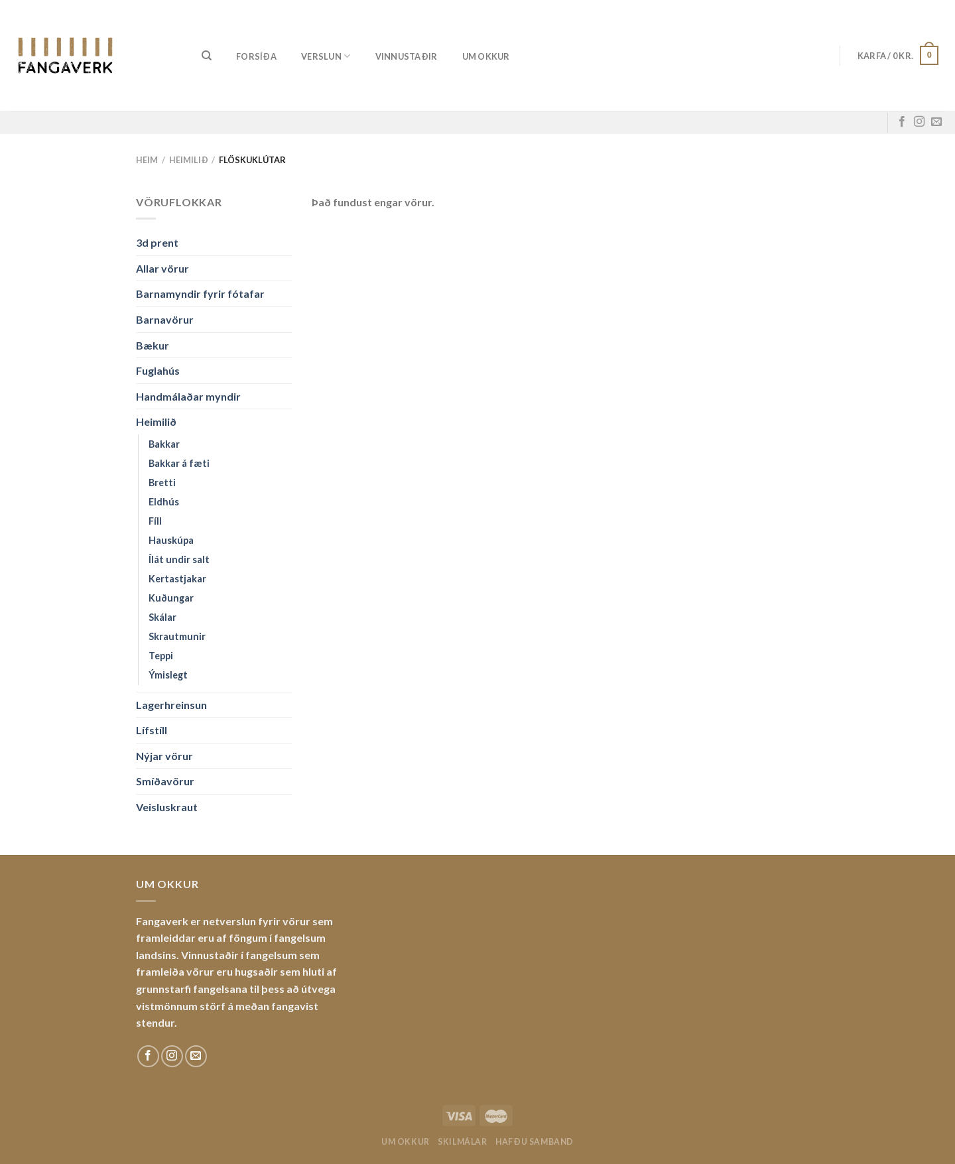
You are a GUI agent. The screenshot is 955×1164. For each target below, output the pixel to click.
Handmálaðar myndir (188, 396)
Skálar (162, 617)
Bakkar (164, 444)
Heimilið (188, 160)
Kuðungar (171, 598)
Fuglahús (158, 370)
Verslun (325, 56)
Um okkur (486, 56)
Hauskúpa (171, 540)
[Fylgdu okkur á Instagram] (919, 122)
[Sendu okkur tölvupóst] (936, 122)
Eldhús (164, 501)
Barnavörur (165, 319)
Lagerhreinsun (171, 704)
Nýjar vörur (164, 755)
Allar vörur (162, 268)
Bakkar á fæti (179, 463)
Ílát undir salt (179, 559)
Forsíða (256, 56)
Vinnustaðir (406, 56)
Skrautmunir (177, 636)
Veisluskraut (167, 807)
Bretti (162, 482)
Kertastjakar (177, 578)
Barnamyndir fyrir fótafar (200, 293)
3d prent (157, 242)
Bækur (152, 345)
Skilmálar (462, 1142)
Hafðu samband (534, 1142)
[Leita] (206, 56)
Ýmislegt (168, 674)
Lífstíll (151, 730)
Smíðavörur (165, 781)
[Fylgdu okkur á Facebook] (902, 122)
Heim (147, 160)
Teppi (161, 655)
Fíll (155, 521)
